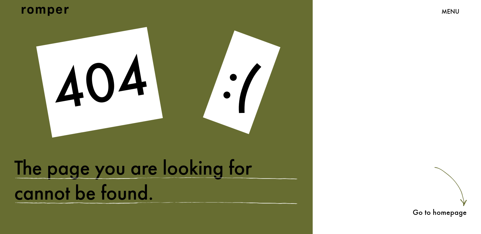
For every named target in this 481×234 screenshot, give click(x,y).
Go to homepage (440, 212)
